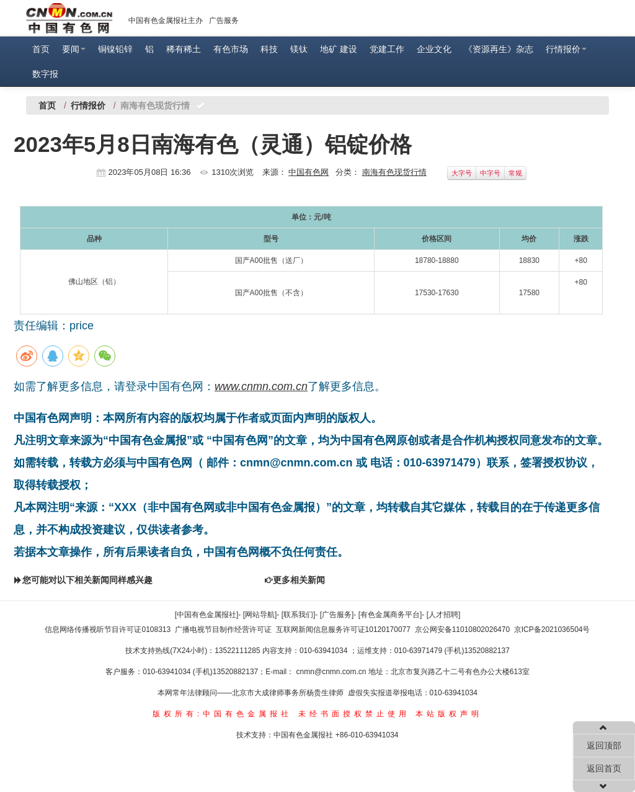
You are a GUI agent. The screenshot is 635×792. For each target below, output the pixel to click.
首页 (41, 49)
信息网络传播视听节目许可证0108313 (108, 629)
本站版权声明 (448, 714)
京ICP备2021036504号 (552, 629)
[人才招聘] (444, 614)
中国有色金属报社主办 (165, 20)
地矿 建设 (338, 49)
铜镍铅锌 (115, 49)
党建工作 (387, 49)
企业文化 (434, 49)
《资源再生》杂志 (498, 49)
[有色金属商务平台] (390, 614)
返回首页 (604, 768)
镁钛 (299, 49)
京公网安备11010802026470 (462, 629)
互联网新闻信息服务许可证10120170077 (343, 629)
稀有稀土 (183, 49)
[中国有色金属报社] (207, 614)
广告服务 (224, 20)
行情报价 (566, 49)
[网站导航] (260, 614)
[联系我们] (299, 614)
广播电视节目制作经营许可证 (223, 629)
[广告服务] (337, 614)
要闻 (74, 49)
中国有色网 (308, 172)
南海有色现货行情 (394, 172)
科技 (269, 49)
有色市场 (230, 49)
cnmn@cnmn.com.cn (332, 671)
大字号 (461, 173)
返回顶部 (604, 745)
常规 (515, 173)
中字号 (490, 173)
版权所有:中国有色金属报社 (222, 714)
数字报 (45, 74)
